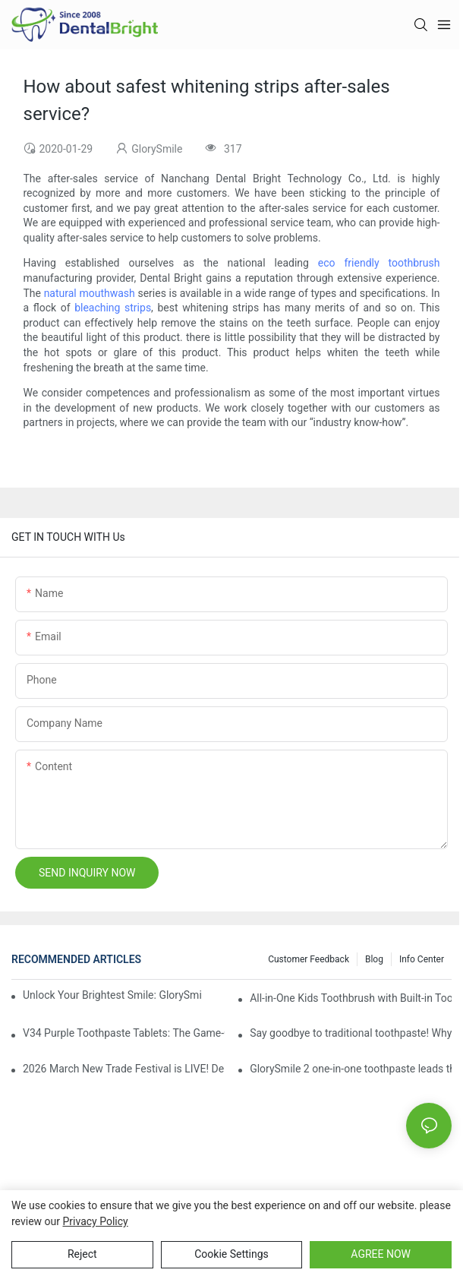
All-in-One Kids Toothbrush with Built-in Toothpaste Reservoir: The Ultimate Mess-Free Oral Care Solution (351, 998)
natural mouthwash (89, 293)
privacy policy (95, 1221)
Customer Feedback (308, 959)
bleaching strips (112, 308)
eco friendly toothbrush (379, 263)
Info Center (421, 959)
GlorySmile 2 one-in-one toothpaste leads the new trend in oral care (351, 1069)
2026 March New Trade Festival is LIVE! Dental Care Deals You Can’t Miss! (124, 1069)
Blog (374, 959)
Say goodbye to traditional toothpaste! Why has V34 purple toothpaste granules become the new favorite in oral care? (351, 1033)
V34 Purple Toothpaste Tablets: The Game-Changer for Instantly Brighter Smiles (124, 1033)
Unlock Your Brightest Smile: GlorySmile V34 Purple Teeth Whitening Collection (112, 995)
